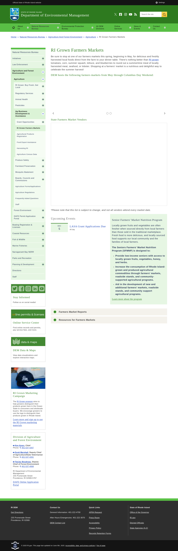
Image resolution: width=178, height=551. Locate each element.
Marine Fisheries (19, 246)
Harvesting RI (22, 148)
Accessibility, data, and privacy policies (80, 545)
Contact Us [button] (160, 27)
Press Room (94, 518)
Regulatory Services (24, 93)
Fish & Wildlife (18, 239)
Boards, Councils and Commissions (24, 179)
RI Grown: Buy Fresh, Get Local (26, 86)
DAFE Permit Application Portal (25, 217)
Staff (17, 204)
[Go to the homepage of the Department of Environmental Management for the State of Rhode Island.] (16, 14)
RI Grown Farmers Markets (28, 128)
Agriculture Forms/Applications (28, 186)
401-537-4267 (28, 448)
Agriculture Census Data (27, 154)
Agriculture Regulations (25, 192)
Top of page (100, 545)
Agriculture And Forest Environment (65, 37)
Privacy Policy (95, 528)
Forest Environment (22, 210)
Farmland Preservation (25, 166)
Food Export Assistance (26, 142)
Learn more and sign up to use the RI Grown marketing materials (28, 422)
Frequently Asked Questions (26, 198)
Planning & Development (23, 264)
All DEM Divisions (100, 27)
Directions (16, 270)
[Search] (151, 14)
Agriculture (91, 37)
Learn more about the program (127, 299)
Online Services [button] (123, 27)
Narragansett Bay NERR (23, 252)
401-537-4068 (28, 466)
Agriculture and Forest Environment (23, 72)
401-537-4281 (28, 457)
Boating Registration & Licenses (22, 226)
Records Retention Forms (100, 533)
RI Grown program (25, 401)
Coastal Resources (20, 233)
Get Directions (17, 512)
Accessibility (94, 523)
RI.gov (133, 518)
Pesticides (20, 105)
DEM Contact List (57, 523)
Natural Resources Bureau (32, 37)
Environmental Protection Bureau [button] (78, 27)
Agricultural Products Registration (25, 135)
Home (13, 37)
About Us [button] (24, 27)
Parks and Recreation (22, 258)
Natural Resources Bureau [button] (46, 27)
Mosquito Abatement (24, 172)
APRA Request (95, 512)
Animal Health (21, 99)
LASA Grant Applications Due (88, 226)
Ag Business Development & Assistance (22, 113)
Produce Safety (22, 160)
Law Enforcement (20, 64)
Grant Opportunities (25, 122)
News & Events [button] (142, 27)
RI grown (154, 59)
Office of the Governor (139, 512)
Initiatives (16, 58)
